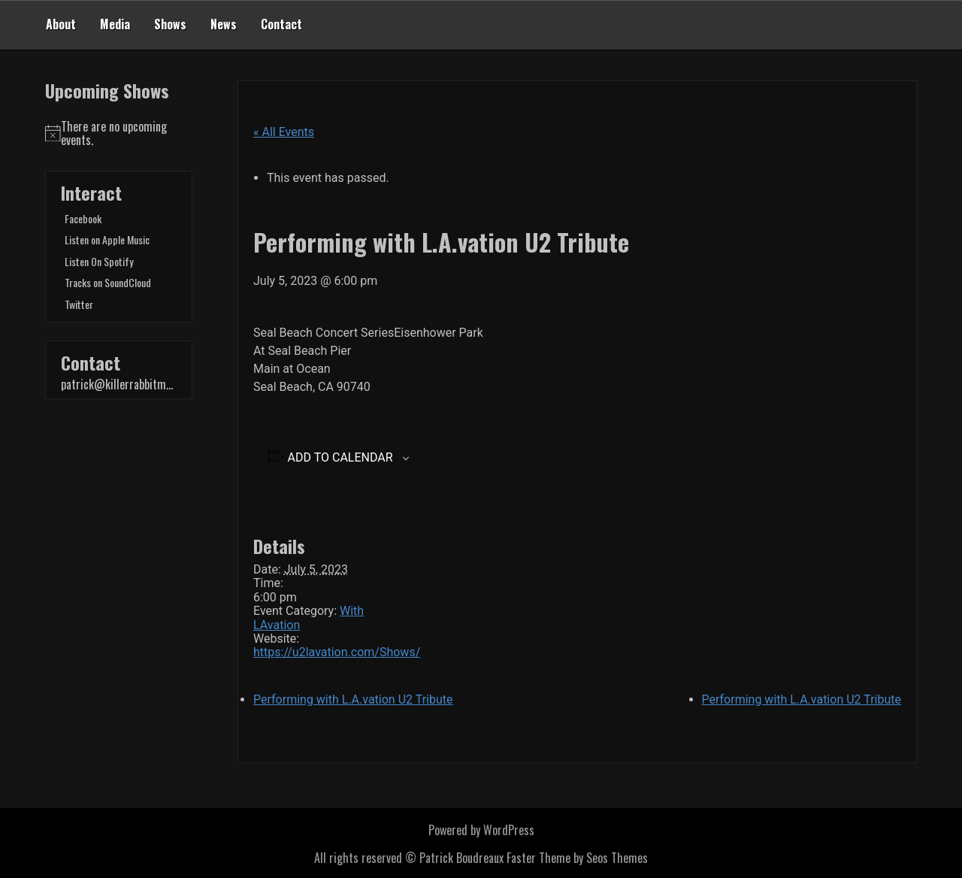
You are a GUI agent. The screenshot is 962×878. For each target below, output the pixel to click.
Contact (281, 24)
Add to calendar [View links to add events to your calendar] (340, 458)
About (61, 24)
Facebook (83, 218)
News (223, 24)
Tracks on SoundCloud (108, 282)
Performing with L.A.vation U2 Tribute (352, 699)
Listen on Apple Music (107, 239)
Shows (170, 24)
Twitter (79, 304)
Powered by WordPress (481, 830)
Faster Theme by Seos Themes (577, 858)
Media (115, 24)
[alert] (118, 133)
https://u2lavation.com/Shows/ (336, 652)
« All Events (283, 132)
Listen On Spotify (99, 261)
